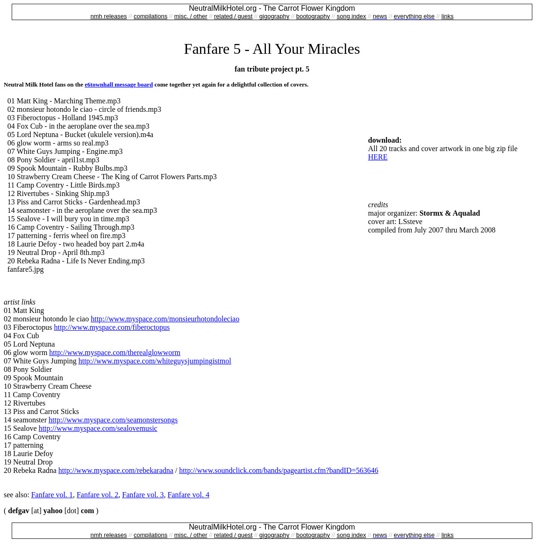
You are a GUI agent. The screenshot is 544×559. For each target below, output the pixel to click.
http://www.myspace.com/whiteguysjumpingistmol (155, 361)
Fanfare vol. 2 (97, 495)
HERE (378, 157)
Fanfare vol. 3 (143, 495)
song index (351, 16)
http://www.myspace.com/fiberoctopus (112, 327)
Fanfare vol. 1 (52, 495)
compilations (150, 16)
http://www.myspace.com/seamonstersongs (113, 420)
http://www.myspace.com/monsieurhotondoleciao (165, 319)
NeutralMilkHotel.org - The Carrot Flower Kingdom (272, 8)
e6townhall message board (119, 84)
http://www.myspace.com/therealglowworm (114, 352)
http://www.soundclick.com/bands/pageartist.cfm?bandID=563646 (278, 470)
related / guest (233, 16)
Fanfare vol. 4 (188, 495)
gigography (274, 16)
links (448, 16)
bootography (313, 16)
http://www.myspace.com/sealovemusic (98, 428)
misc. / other (191, 16)
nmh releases (108, 16)
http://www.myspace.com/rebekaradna (115, 470)
